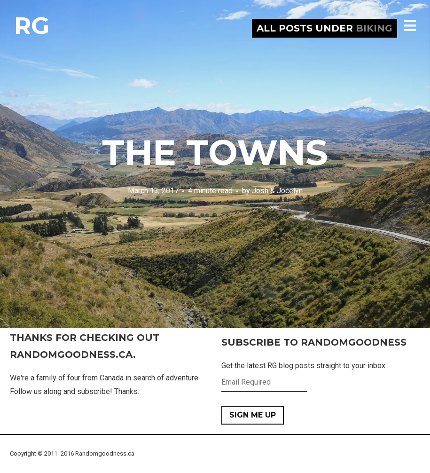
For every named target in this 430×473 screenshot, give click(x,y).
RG (31, 25)
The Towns (215, 152)
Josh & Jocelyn (277, 190)
